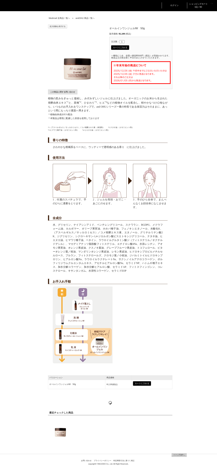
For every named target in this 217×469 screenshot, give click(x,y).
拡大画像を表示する (58, 26)
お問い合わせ (86, 460)
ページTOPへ (179, 455)
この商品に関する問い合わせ (62, 92)
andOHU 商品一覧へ (85, 18)
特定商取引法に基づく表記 (123, 460)
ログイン (174, 5)
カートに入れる (120, 47)
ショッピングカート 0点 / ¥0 (198, 5)
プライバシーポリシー (102, 460)
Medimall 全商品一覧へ (59, 18)
